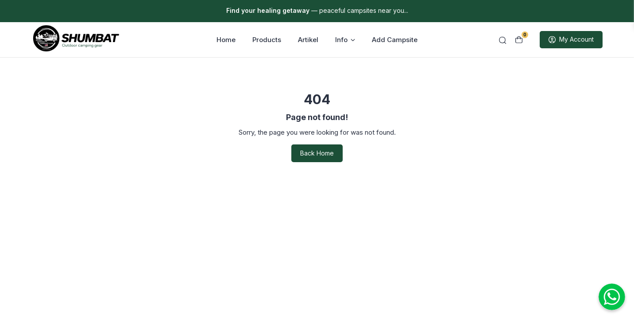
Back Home (317, 154)
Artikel (308, 40)
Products (266, 40)
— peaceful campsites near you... (317, 10)
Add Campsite (395, 40)
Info (345, 40)
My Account (571, 40)
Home (226, 40)
